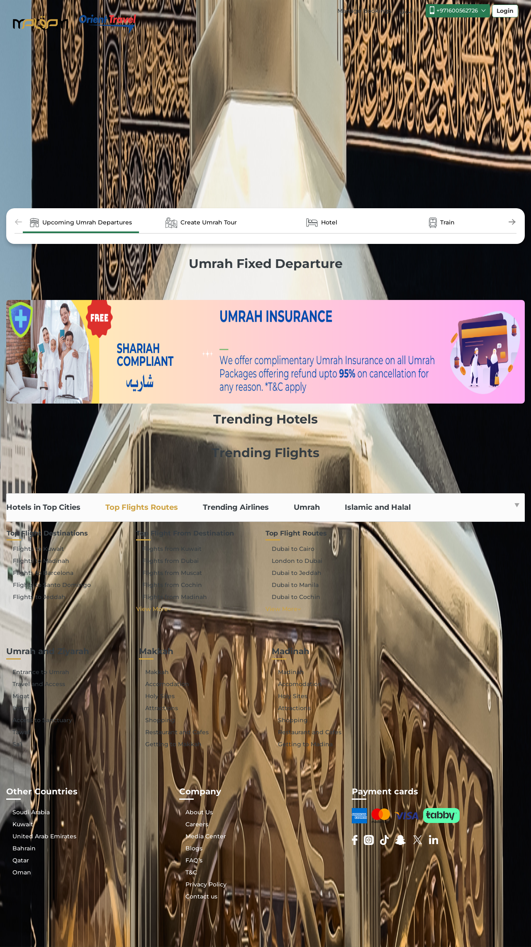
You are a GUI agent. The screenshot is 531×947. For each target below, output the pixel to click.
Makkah (157, 672)
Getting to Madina (305, 744)
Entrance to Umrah (40, 672)
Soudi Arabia (31, 812)
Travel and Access (38, 684)
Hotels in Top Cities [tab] (43, 507)
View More (153, 609)
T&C (191, 872)
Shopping (160, 720)
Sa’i (17, 744)
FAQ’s (193, 860)
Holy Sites (160, 696)
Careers (196, 824)
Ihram (21, 708)
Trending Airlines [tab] (236, 507)
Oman (21, 872)
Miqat (20, 696)
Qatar (20, 860)
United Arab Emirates (44, 836)
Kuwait (22, 824)
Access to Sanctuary (42, 720)
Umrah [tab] (307, 507)
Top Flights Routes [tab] (141, 507)
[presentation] (18, 223)
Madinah (291, 672)
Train (442, 223)
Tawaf (21, 732)
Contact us (201, 896)
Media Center (205, 836)
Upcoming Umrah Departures (81, 223)
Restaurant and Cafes (177, 732)
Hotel (321, 223)
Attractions (161, 708)
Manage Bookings (364, 11)
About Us (199, 812)
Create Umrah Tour (201, 223)
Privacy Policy (206, 884)
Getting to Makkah (173, 744)
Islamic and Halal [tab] (378, 507)
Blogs (193, 848)
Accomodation (167, 684)
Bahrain (24, 848)
